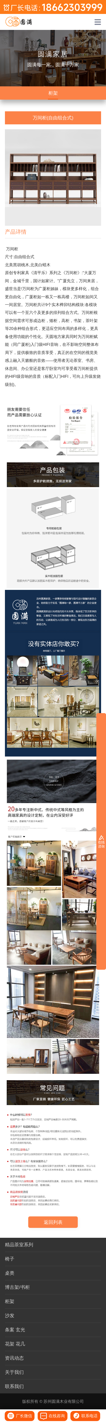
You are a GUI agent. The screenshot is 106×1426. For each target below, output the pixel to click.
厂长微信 (19, 1416)
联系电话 (85, 1416)
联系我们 (14, 1386)
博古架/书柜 (17, 1287)
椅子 (9, 1258)
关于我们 (14, 1372)
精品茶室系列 (19, 1244)
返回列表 (53, 1222)
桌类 (9, 1273)
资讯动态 (14, 1358)
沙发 (9, 1315)
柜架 (53, 93)
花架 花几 (15, 1343)
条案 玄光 (15, 1329)
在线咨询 (52, 1416)
